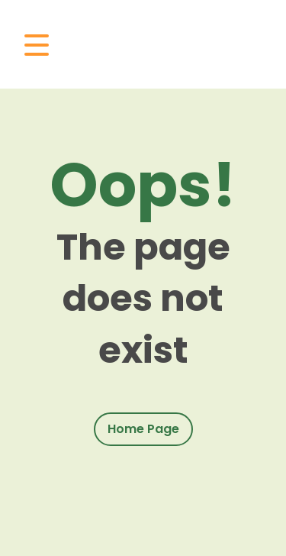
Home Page (143, 429)
